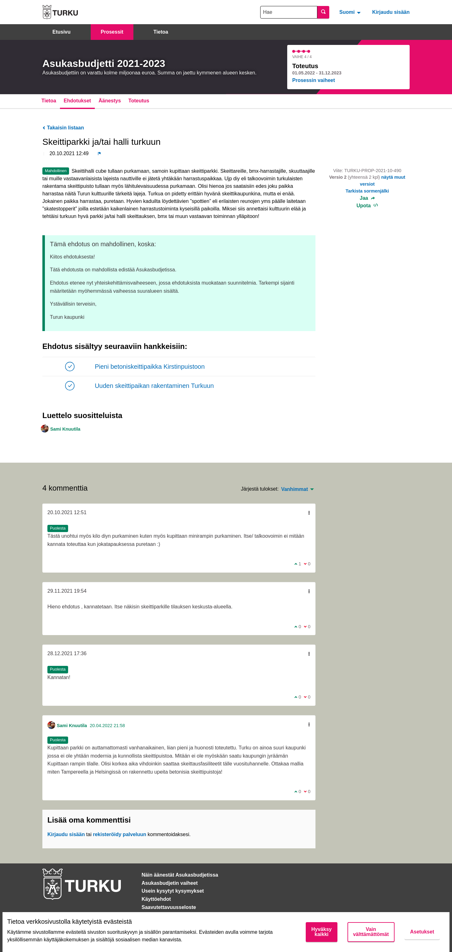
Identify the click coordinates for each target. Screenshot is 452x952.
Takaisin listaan (63, 127)
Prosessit (112, 32)
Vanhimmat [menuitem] (294, 489)
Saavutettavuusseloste (169, 907)
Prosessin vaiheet (313, 80)
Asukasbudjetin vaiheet (170, 883)
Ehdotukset (77, 100)
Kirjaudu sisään (391, 12)
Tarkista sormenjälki (367, 190)
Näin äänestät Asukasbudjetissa (180, 875)
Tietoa (160, 32)
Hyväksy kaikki (321, 932)
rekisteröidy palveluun (119, 834)
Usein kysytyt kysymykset (173, 891)
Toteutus (138, 100)
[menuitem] (350, 12)
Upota (367, 205)
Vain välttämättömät (371, 932)
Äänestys (110, 100)
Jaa (367, 198)
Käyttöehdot (156, 899)
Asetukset (422, 931)
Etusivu (61, 32)
